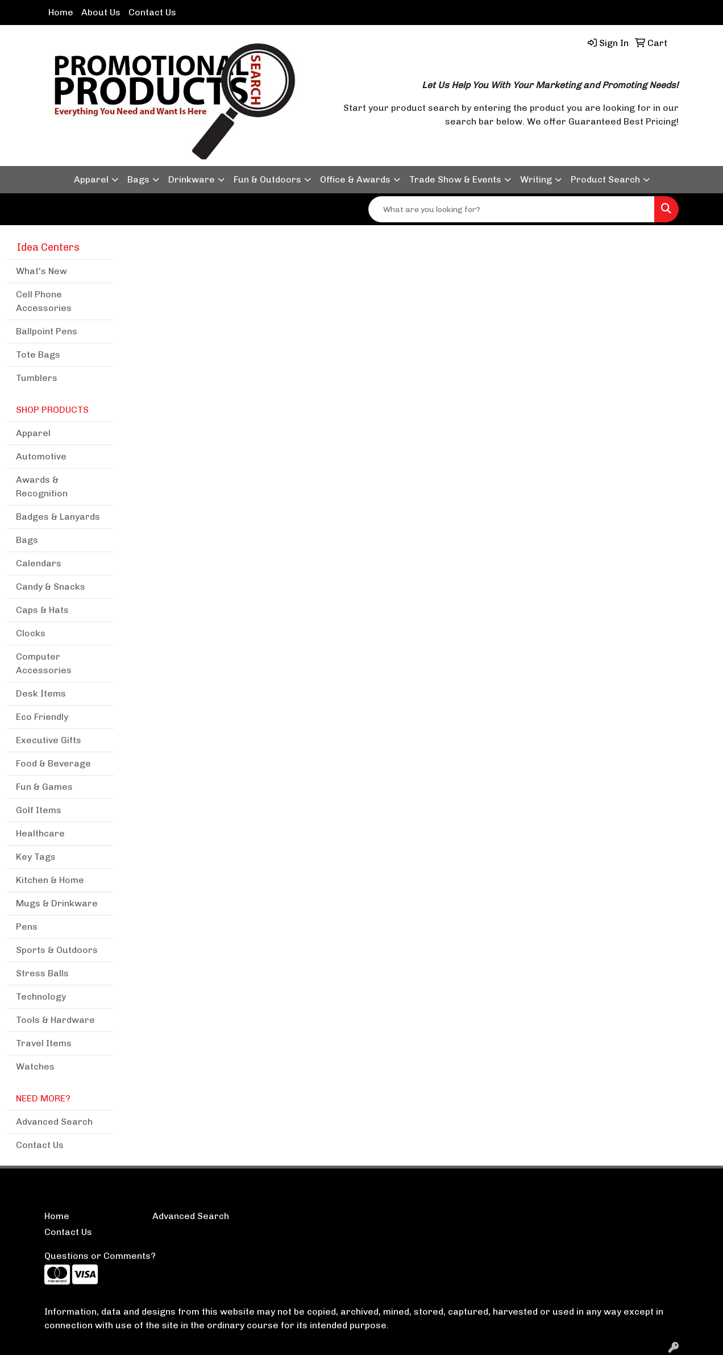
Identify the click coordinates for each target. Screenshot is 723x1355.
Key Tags (36, 856)
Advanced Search (54, 1121)
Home (60, 12)
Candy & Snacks (50, 586)
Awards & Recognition (42, 486)
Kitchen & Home (50, 880)
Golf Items (38, 810)
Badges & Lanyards (58, 516)
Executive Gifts (48, 740)
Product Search (605, 179)
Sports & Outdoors (57, 949)
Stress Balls (42, 973)
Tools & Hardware (55, 1019)
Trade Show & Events (455, 179)
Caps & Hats (42, 609)
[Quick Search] (511, 209)
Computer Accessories (44, 663)
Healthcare (40, 833)
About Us (100, 12)
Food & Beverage (53, 763)
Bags (138, 179)
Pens (27, 926)
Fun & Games (44, 786)
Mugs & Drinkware (57, 903)
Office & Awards (355, 179)
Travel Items (44, 1043)
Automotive (41, 456)
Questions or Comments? (100, 1255)
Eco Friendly (42, 716)
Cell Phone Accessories (44, 301)
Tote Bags (38, 354)
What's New (41, 271)
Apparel (91, 179)
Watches (35, 1066)
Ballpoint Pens (46, 331)
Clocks (30, 633)
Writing (536, 179)
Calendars (38, 563)
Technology (41, 996)
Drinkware (191, 179)
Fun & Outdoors (267, 179)
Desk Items (41, 693)
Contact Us (152, 12)
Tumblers (36, 377)
